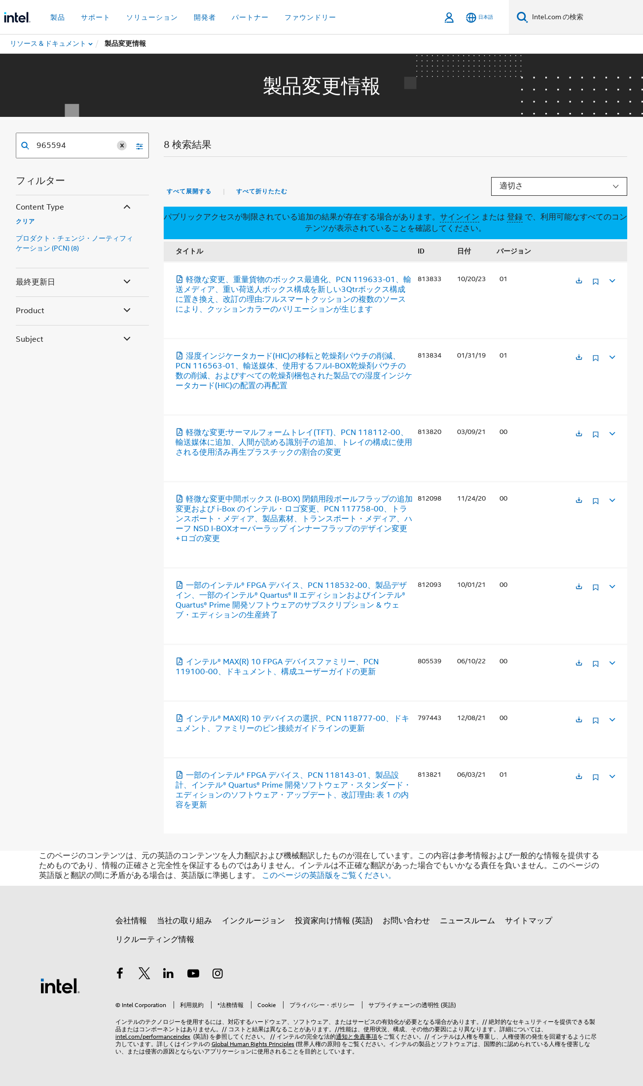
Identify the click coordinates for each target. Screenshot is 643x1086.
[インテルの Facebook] (119, 975)
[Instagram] (217, 975)
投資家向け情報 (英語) (334, 921)
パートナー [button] (250, 17)
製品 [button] (57, 17)
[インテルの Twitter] (144, 975)
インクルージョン (253, 921)
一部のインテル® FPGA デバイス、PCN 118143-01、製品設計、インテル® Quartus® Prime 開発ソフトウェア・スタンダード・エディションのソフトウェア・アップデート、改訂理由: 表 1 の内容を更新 (293, 790)
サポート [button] (95, 17)
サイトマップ (528, 921)
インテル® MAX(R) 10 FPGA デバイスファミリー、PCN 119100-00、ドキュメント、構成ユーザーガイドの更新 (277, 667)
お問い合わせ (406, 921)
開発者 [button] (205, 17)
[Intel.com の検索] (585, 17)
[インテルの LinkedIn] (168, 975)
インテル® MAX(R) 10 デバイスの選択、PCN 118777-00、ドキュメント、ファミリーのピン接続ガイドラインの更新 (292, 723)
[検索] (522, 17)
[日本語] (480, 17)
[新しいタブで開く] (579, 281)
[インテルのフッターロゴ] (60, 985)
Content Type (74, 207)
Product (74, 311)
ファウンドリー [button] (310, 17)
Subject (74, 339)
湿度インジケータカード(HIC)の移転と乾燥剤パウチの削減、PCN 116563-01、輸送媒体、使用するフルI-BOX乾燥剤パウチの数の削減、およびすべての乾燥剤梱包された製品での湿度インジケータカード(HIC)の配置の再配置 (294, 371)
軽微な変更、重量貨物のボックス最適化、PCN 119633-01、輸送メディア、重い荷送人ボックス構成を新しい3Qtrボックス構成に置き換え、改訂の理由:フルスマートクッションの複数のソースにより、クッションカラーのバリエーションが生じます (293, 294)
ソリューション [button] (152, 17)
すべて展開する (189, 191)
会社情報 (131, 921)
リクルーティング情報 (154, 939)
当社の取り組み (184, 921)
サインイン (459, 217)
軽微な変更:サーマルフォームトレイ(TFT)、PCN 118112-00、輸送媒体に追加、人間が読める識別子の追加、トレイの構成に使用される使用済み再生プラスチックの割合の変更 (294, 442)
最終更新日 (74, 282)
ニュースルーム (467, 921)
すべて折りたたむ (261, 191)
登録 (515, 217)
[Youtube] (193, 975)
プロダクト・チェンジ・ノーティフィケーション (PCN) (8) (74, 243)
